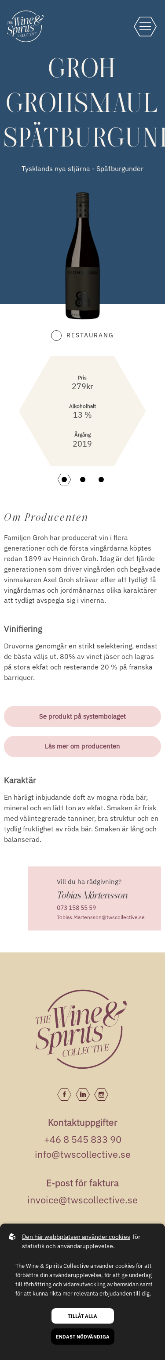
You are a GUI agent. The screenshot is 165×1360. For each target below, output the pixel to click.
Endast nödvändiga (83, 1336)
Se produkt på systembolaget (82, 716)
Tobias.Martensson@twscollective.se (101, 917)
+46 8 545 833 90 (82, 1139)
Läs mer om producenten (82, 746)
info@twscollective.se (83, 1154)
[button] (64, 479)
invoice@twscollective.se (82, 1199)
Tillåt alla (82, 1316)
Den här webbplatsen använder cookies (76, 1237)
